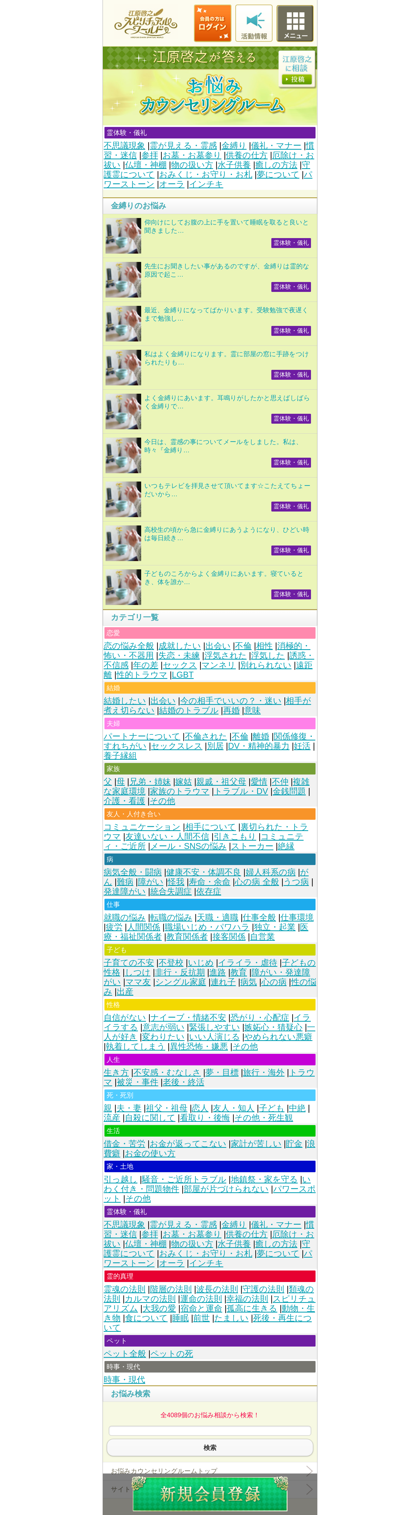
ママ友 (138, 982)
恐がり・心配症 (260, 1017)
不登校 (171, 962)
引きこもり (235, 836)
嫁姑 (183, 781)
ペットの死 (172, 1353)
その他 (162, 801)
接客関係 (229, 936)
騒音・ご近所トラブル (184, 1179)
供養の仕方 (247, 155)
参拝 (149, 155)
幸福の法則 (247, 1298)
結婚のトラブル (189, 710)
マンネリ (218, 665)
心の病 (274, 982)
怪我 (176, 881)
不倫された (206, 736)
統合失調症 (171, 891)
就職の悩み (125, 917)
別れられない (265, 665)
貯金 (294, 1143)
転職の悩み (171, 917)
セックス (180, 665)
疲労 (114, 927)
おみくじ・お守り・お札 (205, 174)
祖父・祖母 (167, 1108)
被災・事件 (137, 1082)
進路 (217, 972)
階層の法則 (171, 1289)
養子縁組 (120, 755)
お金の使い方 (150, 1153)
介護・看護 (124, 801)
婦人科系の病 (271, 872)
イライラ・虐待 (247, 962)
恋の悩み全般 (129, 646)
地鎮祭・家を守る (264, 1179)
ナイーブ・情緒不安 (188, 1017)
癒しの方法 (276, 165)
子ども (271, 1108)
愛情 (259, 781)
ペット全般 (125, 1353)
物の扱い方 (192, 165)
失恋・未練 (179, 655)
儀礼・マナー (276, 145)
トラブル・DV (241, 791)
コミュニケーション (142, 827)
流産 (112, 1117)
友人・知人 (233, 1108)
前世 (201, 1318)
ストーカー (252, 846)
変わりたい (163, 1037)
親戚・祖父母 (221, 781)
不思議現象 (124, 145)
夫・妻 (129, 1108)
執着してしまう (135, 1046)
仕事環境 (297, 917)
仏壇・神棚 (146, 165)
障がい (150, 881)
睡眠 (180, 1318)
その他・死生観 (263, 1117)
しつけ (138, 972)
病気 (248, 982)
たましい (231, 1318)
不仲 (280, 781)
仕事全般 (259, 917)
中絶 (297, 1108)
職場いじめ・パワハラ (207, 927)
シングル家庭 (180, 982)
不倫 (243, 646)
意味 (252, 710)
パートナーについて (142, 736)
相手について (210, 827)
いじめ (201, 962)
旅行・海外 (263, 1072)
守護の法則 (263, 1289)
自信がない (125, 1017)
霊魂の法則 (124, 1289)
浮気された (225, 655)
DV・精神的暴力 (258, 746)
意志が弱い (163, 1027)
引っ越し (120, 1179)
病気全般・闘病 (133, 872)
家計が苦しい (256, 1143)
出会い (218, 646)
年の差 (145, 665)
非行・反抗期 (180, 972)
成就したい (180, 646)
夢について (278, 174)
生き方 (116, 1072)
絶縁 (286, 846)
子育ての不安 (129, 962)
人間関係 (143, 927)
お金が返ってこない (188, 1143)
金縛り (234, 145)
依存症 (208, 891)
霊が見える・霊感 (183, 145)
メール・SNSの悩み (188, 846)
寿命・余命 (209, 881)
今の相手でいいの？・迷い (231, 700)
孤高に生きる (252, 1308)
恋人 (200, 1108)
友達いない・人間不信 (167, 836)
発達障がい (125, 891)
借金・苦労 (124, 1143)
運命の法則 (201, 1298)
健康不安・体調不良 (203, 872)
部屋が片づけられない (226, 1189)
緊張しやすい (214, 1027)
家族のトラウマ (179, 791)
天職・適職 (217, 917)
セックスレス (176, 746)
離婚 (261, 736)
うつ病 (296, 881)
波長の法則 (217, 1289)
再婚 (231, 710)
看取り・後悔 (205, 1117)
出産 (125, 991)
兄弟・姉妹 (150, 781)
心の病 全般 (257, 881)
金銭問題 (289, 791)
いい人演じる (214, 1037)
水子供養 (234, 165)
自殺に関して (150, 1117)
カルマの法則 (150, 1298)
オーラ (172, 184)
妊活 (302, 746)
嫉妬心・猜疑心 (273, 1027)
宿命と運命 (201, 1308)
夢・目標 (222, 1072)
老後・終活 (183, 1082)
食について (146, 1318)
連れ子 (223, 982)
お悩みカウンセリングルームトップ (164, 1471)
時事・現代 (124, 1379)
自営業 (262, 936)
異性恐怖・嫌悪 (199, 1046)
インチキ (206, 184)
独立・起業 (274, 927)
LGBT (183, 674)
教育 (238, 972)
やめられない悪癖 (278, 1037)
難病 (125, 881)
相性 (264, 646)
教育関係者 (187, 936)
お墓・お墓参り (192, 155)
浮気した (268, 655)
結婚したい (125, 700)
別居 (215, 746)
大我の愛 (159, 1308)
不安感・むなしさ (167, 1072)
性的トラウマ (142, 674)
